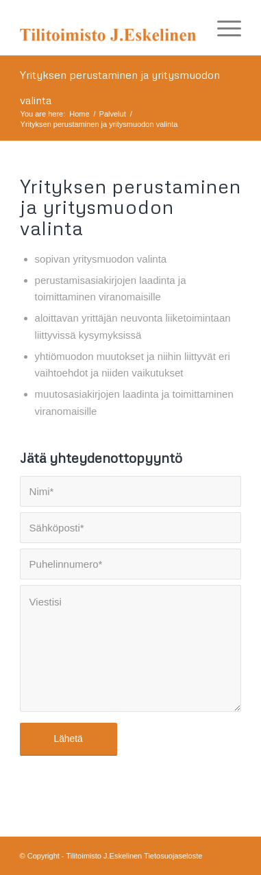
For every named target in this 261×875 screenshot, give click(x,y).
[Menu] (222, 27)
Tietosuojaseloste (173, 856)
